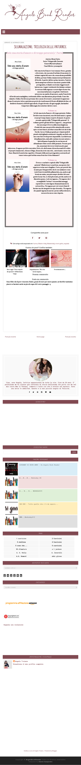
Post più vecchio (70, 337)
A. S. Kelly (21, 553)
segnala (66, 243)
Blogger (54, 751)
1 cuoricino (21, 538)
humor (35, 243)
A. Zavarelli (57, 553)
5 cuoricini (57, 546)
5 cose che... (21, 546)
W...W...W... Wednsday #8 (30, 478)
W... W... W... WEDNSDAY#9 (30, 491)
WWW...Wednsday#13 (27, 517)
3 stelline (21, 542)
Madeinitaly (51, 243)
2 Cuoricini (57, 538)
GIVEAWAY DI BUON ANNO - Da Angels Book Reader (39, 465)
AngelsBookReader (34, 759)
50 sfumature (21, 549)
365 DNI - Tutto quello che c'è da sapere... (38, 504)
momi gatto (59, 243)
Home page (40, 337)
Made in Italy (42, 243)
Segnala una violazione (13, 625)
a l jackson (57, 549)
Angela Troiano (21, 661)
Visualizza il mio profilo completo (28, 664)
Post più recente (10, 337)
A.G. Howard (21, 556)
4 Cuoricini (57, 542)
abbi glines (57, 556)
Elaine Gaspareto (46, 761)
